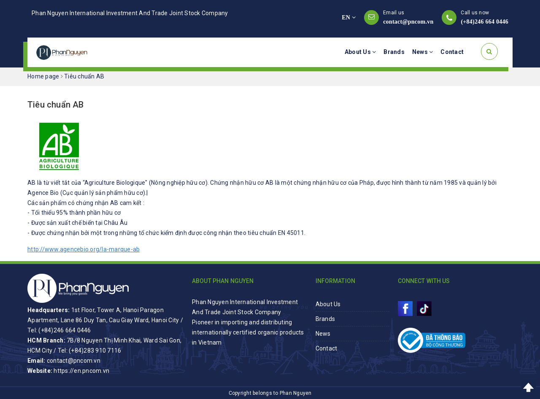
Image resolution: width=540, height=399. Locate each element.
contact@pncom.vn (408, 22)
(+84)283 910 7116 (95, 350)
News (422, 52)
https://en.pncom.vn (81, 370)
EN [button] (349, 17)
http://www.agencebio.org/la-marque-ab (83, 249)
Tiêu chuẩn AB (55, 105)
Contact (452, 52)
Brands (394, 52)
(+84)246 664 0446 (484, 22)
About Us (360, 52)
